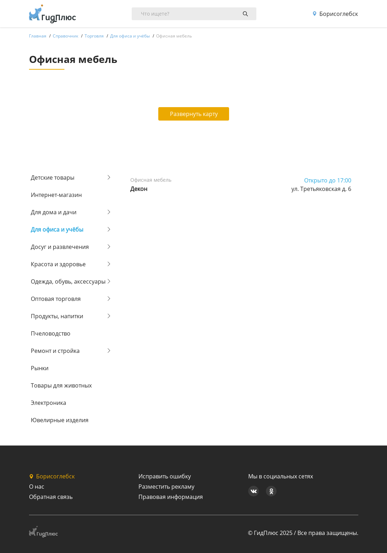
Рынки (40, 368)
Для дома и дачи (53, 212)
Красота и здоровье (58, 264)
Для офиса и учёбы (57, 229)
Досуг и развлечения (60, 247)
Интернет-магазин (56, 195)
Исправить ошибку (164, 476)
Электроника (48, 403)
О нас (36, 486)
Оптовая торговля (56, 299)
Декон (138, 189)
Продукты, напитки (57, 316)
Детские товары (52, 177)
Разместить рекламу (166, 486)
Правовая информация (170, 497)
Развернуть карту (194, 114)
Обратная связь (51, 497)
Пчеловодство (50, 333)
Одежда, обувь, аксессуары (68, 281)
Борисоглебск (335, 14)
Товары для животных (61, 385)
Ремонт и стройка (55, 351)
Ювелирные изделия (60, 420)
